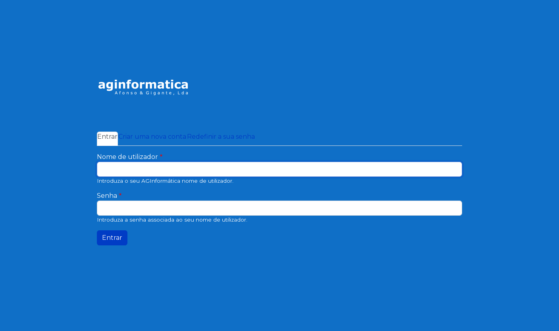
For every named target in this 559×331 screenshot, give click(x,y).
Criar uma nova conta (152, 136)
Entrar (107, 136)
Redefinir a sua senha (221, 136)
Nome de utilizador (127, 157)
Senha (107, 195)
